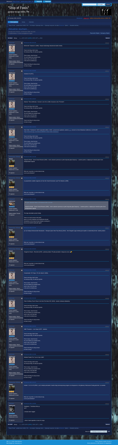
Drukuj (108, 38)
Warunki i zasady (102, 441)
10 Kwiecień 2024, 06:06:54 (30, 248)
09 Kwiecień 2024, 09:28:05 (30, 70)
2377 (36, 38)
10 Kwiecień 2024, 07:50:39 (30, 270)
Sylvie (66, 25)
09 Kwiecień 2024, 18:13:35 (30, 227)
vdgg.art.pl (86, 18)
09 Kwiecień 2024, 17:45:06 (30, 199)
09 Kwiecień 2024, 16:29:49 (30, 177)
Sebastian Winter (14, 157)
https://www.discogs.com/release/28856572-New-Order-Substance (41, 131)
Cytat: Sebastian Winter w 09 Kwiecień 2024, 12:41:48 (39, 202)
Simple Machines (18, 441)
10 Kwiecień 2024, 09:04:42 (30, 298)
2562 (41, 38)
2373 (23, 38)
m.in (70, 130)
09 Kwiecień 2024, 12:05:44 (30, 126)
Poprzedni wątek (94, 33)
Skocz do (87, 431)
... (21, 38)
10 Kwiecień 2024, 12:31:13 (30, 382)
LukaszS (12, 199)
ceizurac (12, 43)
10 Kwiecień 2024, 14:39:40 (30, 403)
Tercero (11, 403)
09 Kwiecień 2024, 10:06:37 (30, 98)
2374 (26, 38)
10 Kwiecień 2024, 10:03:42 (30, 326)
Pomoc (96, 441)
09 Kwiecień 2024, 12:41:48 (30, 156)
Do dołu (10, 38)
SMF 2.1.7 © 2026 (10, 441)
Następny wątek (105, 33)
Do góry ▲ (109, 441)
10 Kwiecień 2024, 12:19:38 (30, 354)
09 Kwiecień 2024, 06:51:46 (30, 42)
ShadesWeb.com (18, 443)
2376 (33, 38)
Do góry (10, 424)
